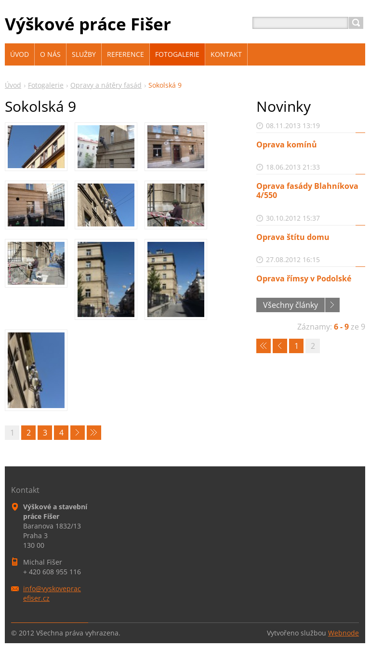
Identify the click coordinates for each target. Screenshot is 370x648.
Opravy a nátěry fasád (106, 85)
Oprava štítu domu (293, 237)
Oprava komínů (286, 144)
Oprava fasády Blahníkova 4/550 (307, 190)
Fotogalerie (46, 85)
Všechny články (290, 305)
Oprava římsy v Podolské (303, 278)
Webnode (343, 632)
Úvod (13, 85)
